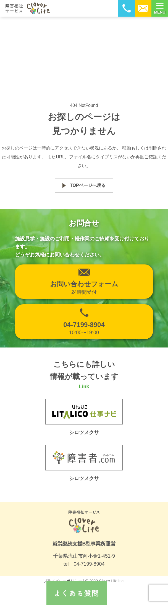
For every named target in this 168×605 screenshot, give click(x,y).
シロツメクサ (84, 478)
